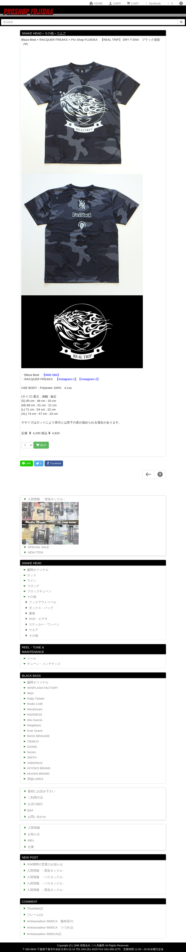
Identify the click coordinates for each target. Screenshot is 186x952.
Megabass (31, 725)
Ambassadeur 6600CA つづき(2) (47, 927)
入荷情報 (31, 827)
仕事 (28, 847)
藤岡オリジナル (35, 569)
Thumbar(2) (32, 908)
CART (133, 3)
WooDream (32, 709)
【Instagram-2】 (89, 379)
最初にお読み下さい (39, 791)
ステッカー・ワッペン (43, 624)
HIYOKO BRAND (36, 768)
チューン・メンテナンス (41, 663)
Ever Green (32, 730)
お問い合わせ (34, 816)
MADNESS (32, 714)
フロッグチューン (36, 591)
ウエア (61, 33)
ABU (28, 840)
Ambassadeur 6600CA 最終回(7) (47, 921)
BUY (41, 445)
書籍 (31, 613)
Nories (29, 752)
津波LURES (32, 779)
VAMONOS (32, 763)
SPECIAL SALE (36, 547)
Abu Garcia (32, 720)
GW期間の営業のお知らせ (42, 864)
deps (28, 693)
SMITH (29, 757)
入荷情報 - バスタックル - (43, 877)
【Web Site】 (51, 375)
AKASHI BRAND (36, 773)
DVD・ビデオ (38, 618)
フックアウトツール (42, 602)
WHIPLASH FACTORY (40, 687)
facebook (153, 3)
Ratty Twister (33, 698)
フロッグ (30, 586)
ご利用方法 (33, 797)
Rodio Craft (32, 703)
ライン (29, 580)
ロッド (29, 575)
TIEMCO (30, 741)
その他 (29, 596)
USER (115, 3)
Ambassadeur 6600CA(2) (41, 934)
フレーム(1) (32, 914)
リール (29, 658)
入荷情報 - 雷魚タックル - (44, 499)
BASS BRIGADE (36, 736)
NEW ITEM (33, 552)
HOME (96, 3)
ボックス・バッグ (40, 607)
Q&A (28, 810)
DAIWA (29, 746)
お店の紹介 (33, 804)
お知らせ (31, 834)
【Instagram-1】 (67, 379)
